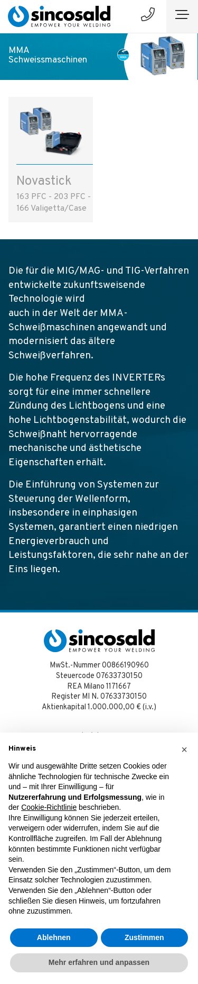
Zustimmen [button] (144, 937)
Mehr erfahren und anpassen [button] (99, 962)
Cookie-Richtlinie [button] (49, 807)
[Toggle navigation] (182, 16)
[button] (184, 749)
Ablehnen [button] (54, 937)
